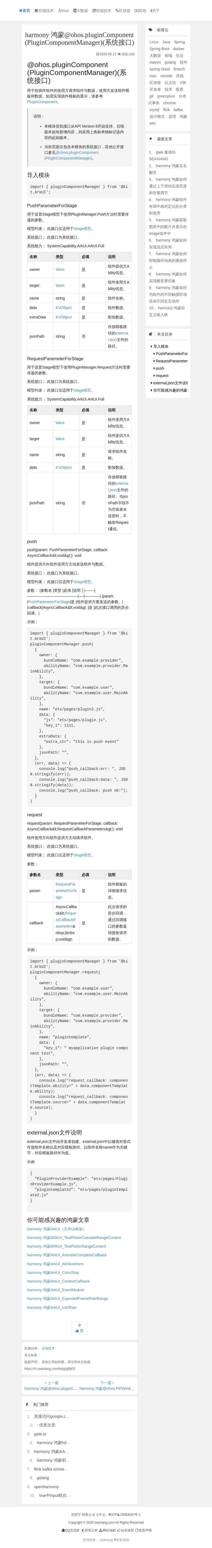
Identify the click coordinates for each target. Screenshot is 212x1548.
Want (60, 269)
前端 (169, 55)
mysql (155, 110)
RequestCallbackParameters (66, 919)
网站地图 (106, 1530)
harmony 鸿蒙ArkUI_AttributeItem (55, 1264)
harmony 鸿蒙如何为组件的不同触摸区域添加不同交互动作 (168, 294)
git (152, 96)
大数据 (80, 10)
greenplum (166, 96)
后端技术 (44, 10)
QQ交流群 (71, 1530)
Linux (155, 42)
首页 (24, 10)
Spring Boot (160, 49)
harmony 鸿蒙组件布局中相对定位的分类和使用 (168, 206)
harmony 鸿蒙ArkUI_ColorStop (53, 1272)
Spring (179, 42)
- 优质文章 (46, 1425)
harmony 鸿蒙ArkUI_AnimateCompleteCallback (67, 1255)
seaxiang (107, 1540)
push (159, 368)
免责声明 (143, 1530)
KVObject (64, 307)
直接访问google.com (52, 1416)
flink (167, 110)
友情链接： (91, 1540)
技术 (169, 89)
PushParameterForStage (49, 602)
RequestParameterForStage (66, 890)
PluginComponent (42, 102)
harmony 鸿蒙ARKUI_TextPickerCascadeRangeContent (74, 1237)
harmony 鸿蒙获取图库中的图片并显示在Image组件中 (168, 227)
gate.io (40, 1434)
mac (154, 76)
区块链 (122, 10)
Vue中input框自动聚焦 (59, 1495)
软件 (183, 62)
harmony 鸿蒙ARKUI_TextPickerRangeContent (66, 1246)
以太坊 (171, 82)
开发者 (156, 89)
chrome (169, 103)
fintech (179, 69)
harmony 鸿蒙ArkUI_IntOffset (51, 1307)
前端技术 (101, 10)
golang (43, 1477)
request (161, 375)
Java (166, 42)
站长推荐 (125, 1530)
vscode (166, 76)
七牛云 (100, 1515)
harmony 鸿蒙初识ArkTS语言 (63, 1460)
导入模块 (159, 346)
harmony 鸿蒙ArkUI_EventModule (55, 1290)
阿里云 (87, 1515)
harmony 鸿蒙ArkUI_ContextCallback (58, 1281)
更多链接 (121, 1540)
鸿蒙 (183, 116)
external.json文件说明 (170, 383)
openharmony (46, 1486)
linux (63, 10)
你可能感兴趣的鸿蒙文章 (173, 390)
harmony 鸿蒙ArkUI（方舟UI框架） (56, 1229)
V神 (183, 82)
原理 (172, 116)
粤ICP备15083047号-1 (124, 1515)
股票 (179, 89)
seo (153, 123)
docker (178, 49)
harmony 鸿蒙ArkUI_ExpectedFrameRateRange (67, 1298)
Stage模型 (82, 228)
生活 (179, 55)
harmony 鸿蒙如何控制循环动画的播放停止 (168, 260)
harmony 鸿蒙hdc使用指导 (61, 1442)
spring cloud (160, 69)
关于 (155, 10)
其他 (140, 10)
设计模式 (158, 116)
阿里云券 (89, 1530)
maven (156, 62)
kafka (178, 110)
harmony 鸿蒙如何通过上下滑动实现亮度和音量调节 (168, 186)
